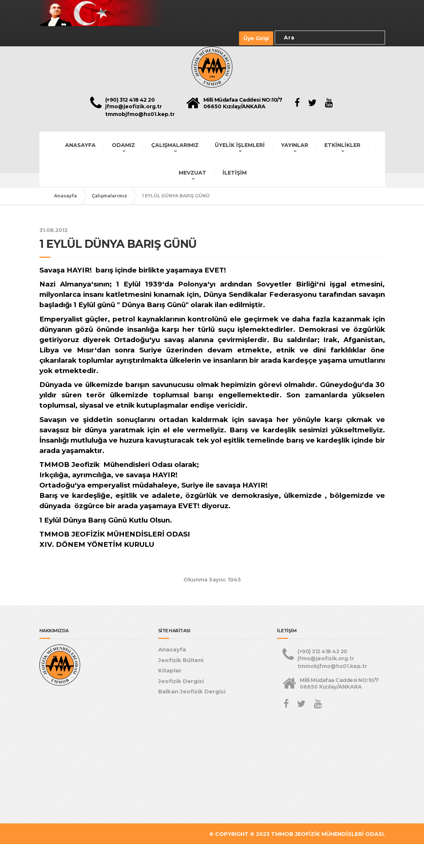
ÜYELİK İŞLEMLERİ (240, 144)
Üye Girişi (256, 38)
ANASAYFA (80, 144)
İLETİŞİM (234, 171)
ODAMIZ (123, 144)
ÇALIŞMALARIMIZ (175, 144)
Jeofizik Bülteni (180, 658)
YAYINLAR (294, 144)
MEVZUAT (192, 171)
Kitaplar (170, 669)
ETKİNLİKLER (342, 144)
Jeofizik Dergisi (181, 679)
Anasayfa (65, 194)
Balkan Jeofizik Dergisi (191, 690)
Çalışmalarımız (109, 194)
